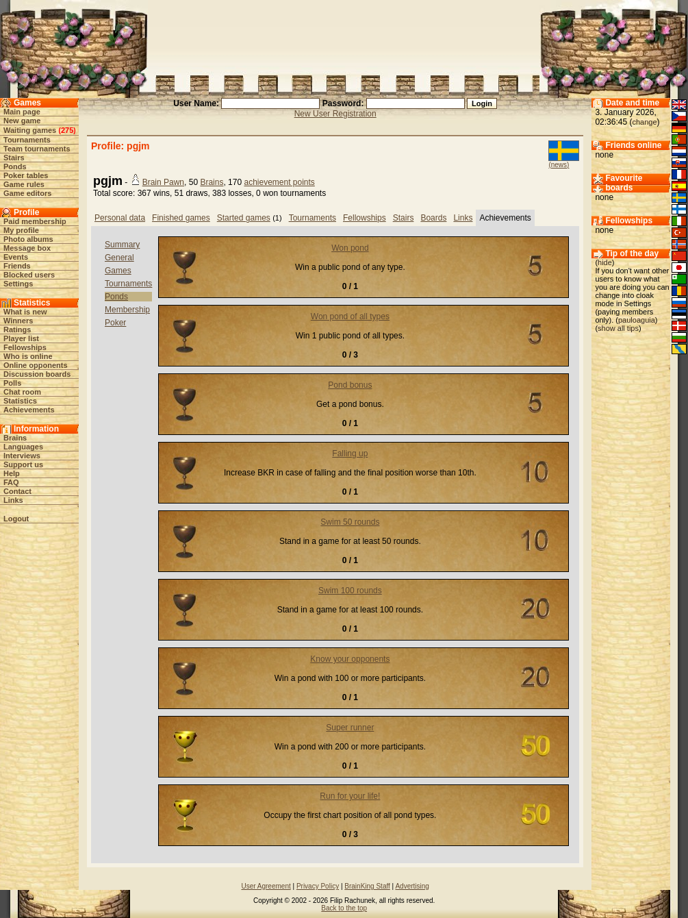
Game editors (27, 193)
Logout (16, 518)
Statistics (20, 401)
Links (13, 500)
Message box (27, 248)
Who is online (28, 356)
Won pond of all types (350, 316)
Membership (127, 309)
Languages (23, 447)
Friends (17, 266)
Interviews (21, 455)
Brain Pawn (163, 182)
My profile (21, 230)
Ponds (15, 166)
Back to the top (344, 908)
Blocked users (29, 275)
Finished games (181, 218)
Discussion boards (37, 374)
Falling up (350, 453)
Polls (12, 383)
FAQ (11, 482)
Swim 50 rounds (349, 522)
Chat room (22, 392)
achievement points (279, 182)
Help (11, 473)
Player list (21, 338)
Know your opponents (350, 659)
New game (21, 120)
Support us (23, 464)
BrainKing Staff (367, 886)
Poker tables (25, 175)
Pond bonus (350, 385)
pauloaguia (636, 320)
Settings (18, 284)
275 (67, 130)
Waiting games (29, 130)
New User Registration (335, 114)
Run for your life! (350, 796)
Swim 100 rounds (350, 590)
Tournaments (27, 140)
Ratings (17, 329)
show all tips (618, 328)
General (119, 257)
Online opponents (35, 365)
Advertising (412, 886)
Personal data (119, 218)
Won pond (350, 248)
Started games (243, 218)
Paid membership (34, 221)
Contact (17, 491)
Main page (21, 112)
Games (118, 270)
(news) (558, 165)
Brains (15, 438)
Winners (18, 321)
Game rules (23, 184)
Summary (122, 244)
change (644, 122)
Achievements (29, 410)
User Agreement (265, 886)
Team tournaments (37, 149)
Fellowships (25, 347)
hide (605, 262)
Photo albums (28, 239)
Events (15, 257)
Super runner (350, 727)
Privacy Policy (317, 886)
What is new (25, 312)
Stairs (14, 157)
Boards (433, 218)
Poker (115, 322)
